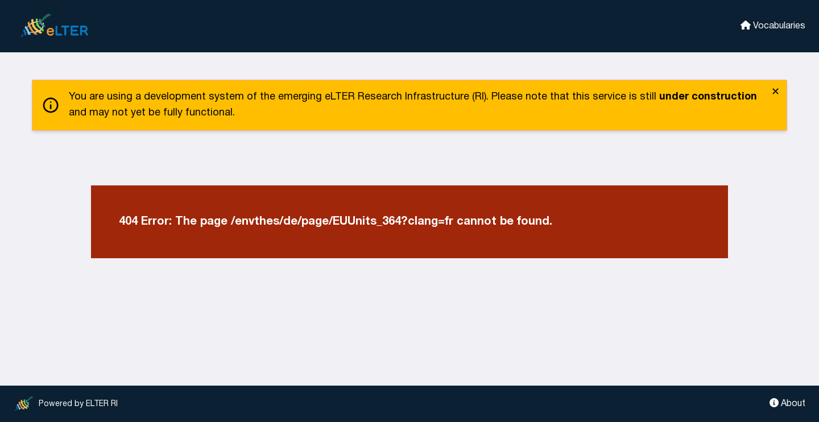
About (787, 403)
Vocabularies (773, 25)
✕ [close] (775, 92)
